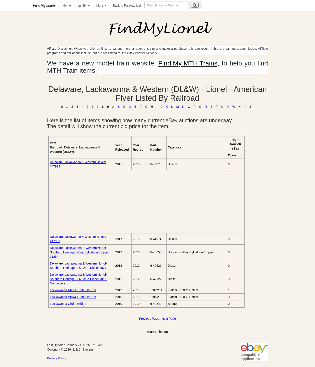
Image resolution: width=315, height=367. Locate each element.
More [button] (101, 5)
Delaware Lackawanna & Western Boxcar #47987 (78, 239)
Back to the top (157, 331)
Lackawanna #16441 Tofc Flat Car (73, 297)
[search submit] (195, 5)
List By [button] (83, 5)
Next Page (169, 318)
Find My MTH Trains (187, 63)
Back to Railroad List (127, 5)
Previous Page (149, 318)
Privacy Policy (56, 358)
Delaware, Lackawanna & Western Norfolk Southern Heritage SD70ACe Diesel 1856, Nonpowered (78, 279)
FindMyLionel (44, 5)
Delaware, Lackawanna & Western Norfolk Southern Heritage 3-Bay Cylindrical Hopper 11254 (79, 252)
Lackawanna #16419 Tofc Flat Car (73, 290)
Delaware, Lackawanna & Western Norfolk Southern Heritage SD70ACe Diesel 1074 (78, 266)
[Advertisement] (99, 201)
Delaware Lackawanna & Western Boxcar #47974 (78, 164)
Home (67, 5)
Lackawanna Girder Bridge (68, 303)
